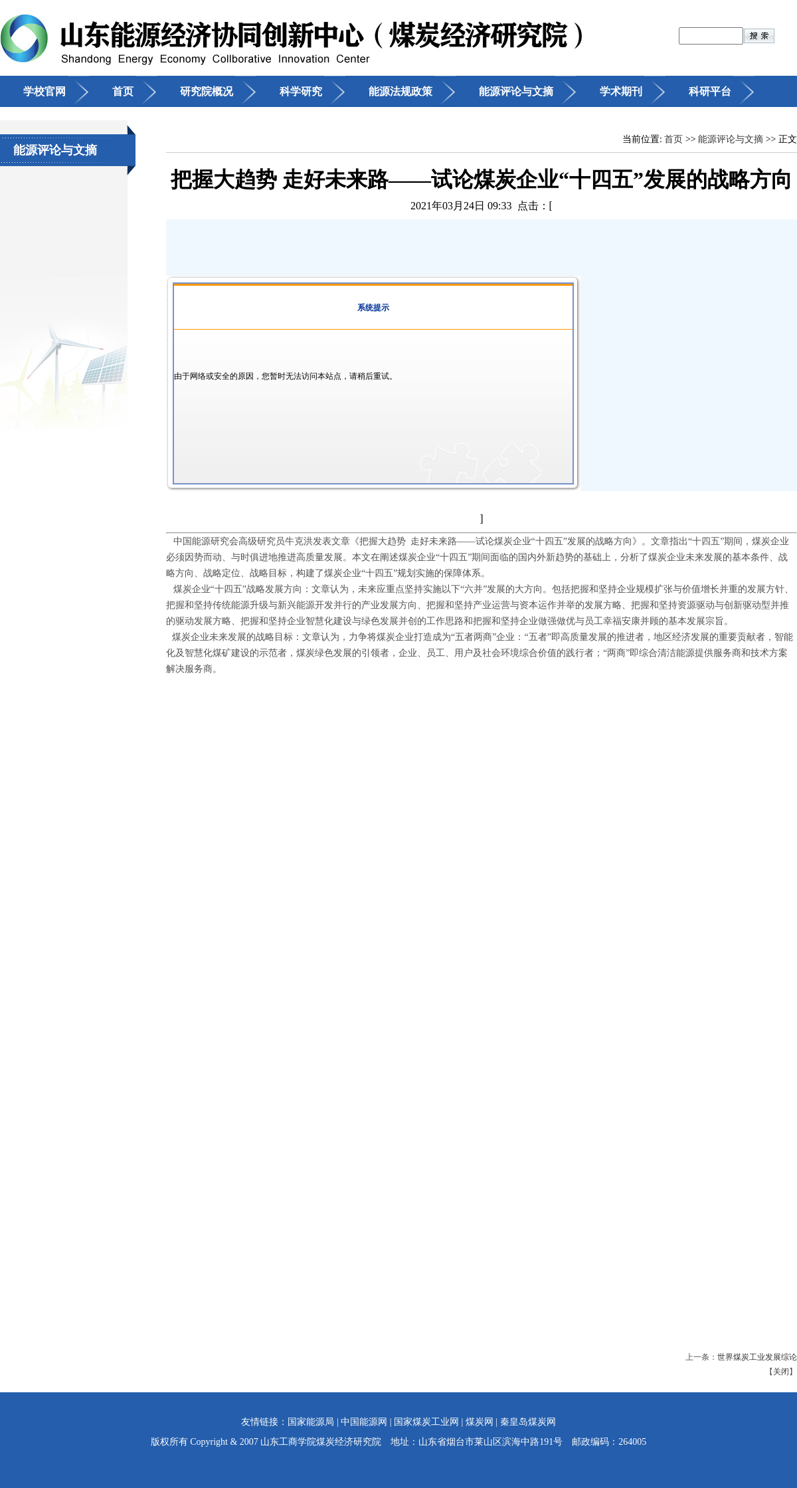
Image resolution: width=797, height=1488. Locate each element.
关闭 (781, 1371)
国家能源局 (311, 1422)
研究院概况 (206, 91)
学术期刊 (621, 91)
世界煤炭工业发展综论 (757, 1357)
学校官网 (44, 91)
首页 (122, 91)
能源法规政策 (400, 91)
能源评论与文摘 (516, 91)
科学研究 (301, 91)
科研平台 (710, 91)
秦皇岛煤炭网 (528, 1422)
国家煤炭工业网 (426, 1422)
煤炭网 (479, 1422)
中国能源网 (364, 1422)
